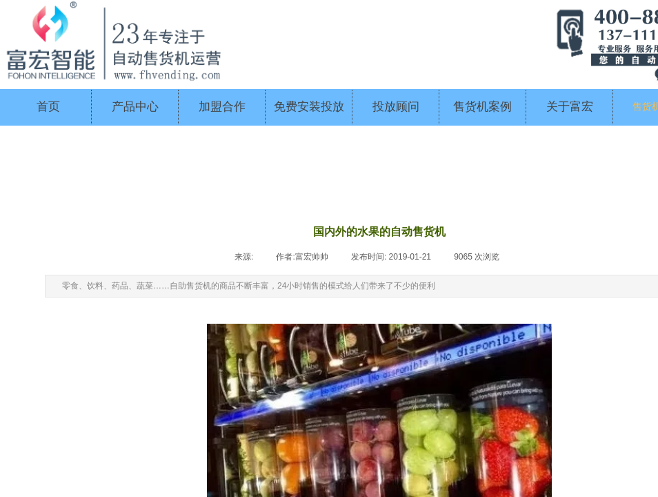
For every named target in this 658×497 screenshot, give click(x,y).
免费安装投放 (309, 106)
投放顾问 (395, 106)
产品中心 (135, 106)
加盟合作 (222, 106)
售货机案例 (482, 106)
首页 (48, 106)
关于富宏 (569, 106)
